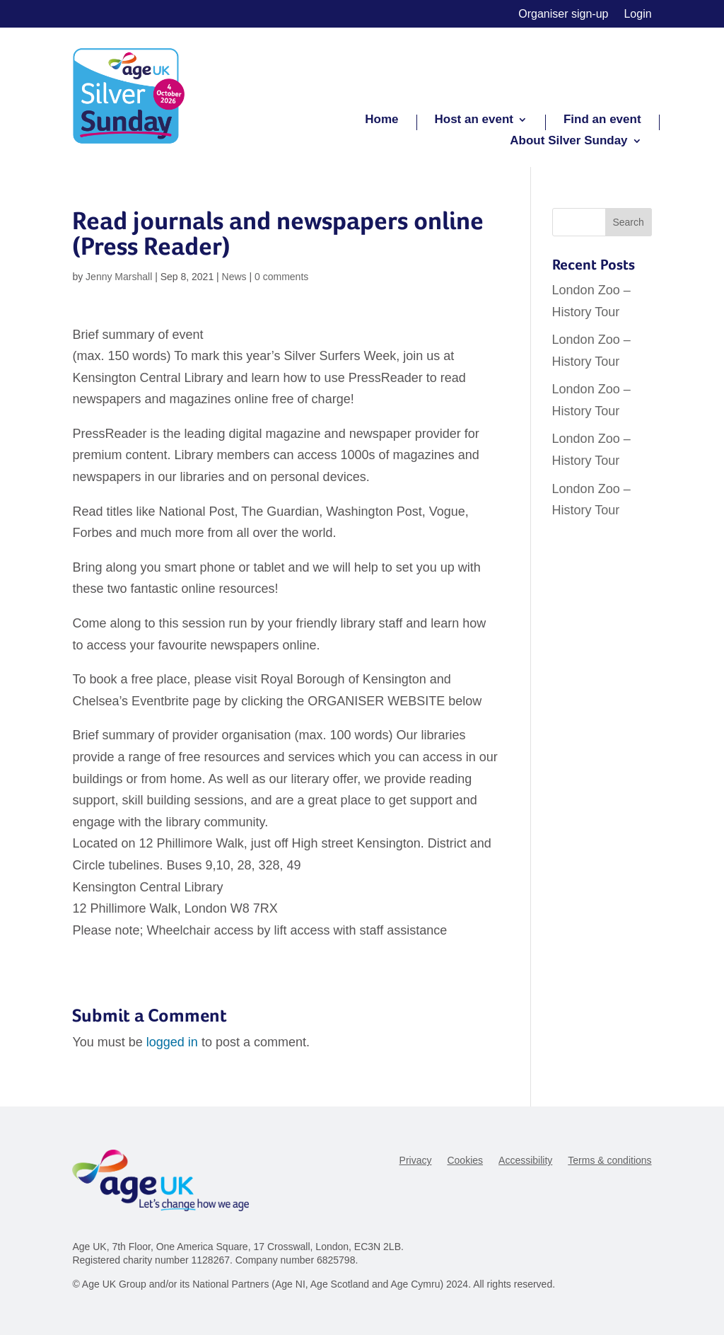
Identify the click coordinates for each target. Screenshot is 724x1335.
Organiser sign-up (563, 14)
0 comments (281, 276)
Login (637, 14)
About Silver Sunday (568, 141)
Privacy (415, 1160)
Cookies (465, 1160)
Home (381, 120)
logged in (172, 1042)
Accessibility (525, 1160)
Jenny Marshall (119, 276)
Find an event (602, 120)
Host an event (474, 120)
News (234, 276)
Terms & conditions (609, 1160)
